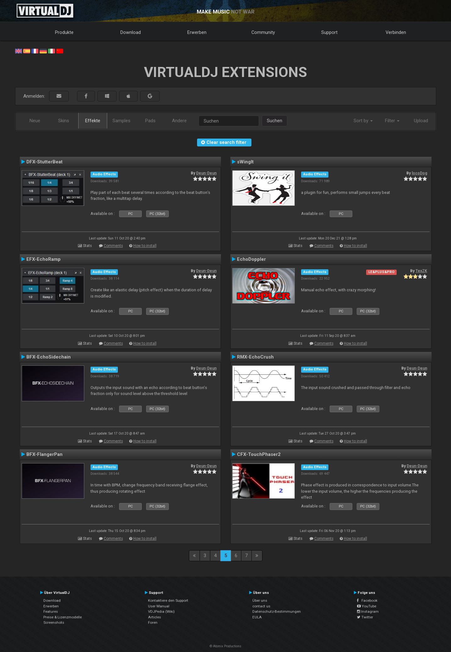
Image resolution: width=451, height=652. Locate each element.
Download (130, 32)
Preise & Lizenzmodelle (62, 617)
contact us (261, 606)
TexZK (421, 271)
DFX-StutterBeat (44, 162)
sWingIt (245, 162)
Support (329, 32)
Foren (152, 622)
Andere (179, 120)
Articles (154, 617)
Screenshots (53, 622)
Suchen (274, 120)
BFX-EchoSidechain (48, 357)
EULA (257, 617)
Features (50, 611)
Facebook (367, 600)
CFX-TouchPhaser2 (259, 454)
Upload (421, 120)
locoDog (419, 173)
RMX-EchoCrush (255, 357)
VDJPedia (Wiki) (161, 611)
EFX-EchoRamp (43, 259)
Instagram (368, 611)
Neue (35, 120)
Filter (392, 120)
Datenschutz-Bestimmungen (276, 611)
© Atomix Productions (225, 646)
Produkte (64, 32)
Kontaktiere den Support (168, 600)
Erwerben (196, 32)
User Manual (158, 606)
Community (263, 32)
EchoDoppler (251, 259)
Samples (121, 120)
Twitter (365, 617)
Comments (113, 246)
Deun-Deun (206, 173)
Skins (63, 120)
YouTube (366, 606)
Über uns (259, 600)
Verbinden (396, 32)
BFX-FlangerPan (44, 454)
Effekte (92, 120)
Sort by (363, 120)
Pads (150, 120)
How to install (145, 246)
